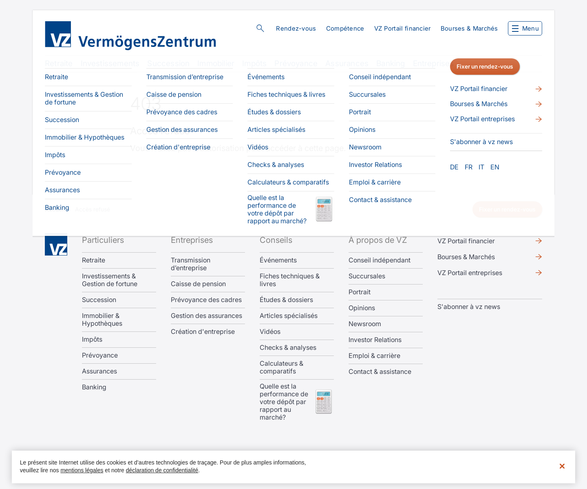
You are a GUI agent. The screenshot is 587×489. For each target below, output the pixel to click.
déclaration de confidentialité (162, 470)
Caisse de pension (198, 284)
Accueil (55, 209)
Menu (525, 28)
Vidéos (270, 332)
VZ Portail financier (402, 28)
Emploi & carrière (374, 356)
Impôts (254, 63)
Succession (168, 63)
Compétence (345, 28)
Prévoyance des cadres (206, 300)
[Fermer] (562, 466)
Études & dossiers (286, 300)
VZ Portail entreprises (469, 273)
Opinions (362, 308)
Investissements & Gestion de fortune (109, 280)
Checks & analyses (288, 347)
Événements (278, 260)
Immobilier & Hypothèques (102, 319)
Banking (390, 63)
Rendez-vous (296, 28)
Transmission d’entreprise (190, 264)
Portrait (360, 292)
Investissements (110, 63)
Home (56, 244)
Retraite (59, 63)
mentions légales (81, 470)
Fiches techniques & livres (290, 280)
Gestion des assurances (206, 316)
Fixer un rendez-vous (507, 209)
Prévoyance (296, 63)
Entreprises (433, 63)
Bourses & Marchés (469, 28)
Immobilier (215, 63)
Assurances (347, 63)
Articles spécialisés (289, 316)
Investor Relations (375, 340)
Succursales (367, 276)
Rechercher (260, 28)
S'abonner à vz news (468, 306)
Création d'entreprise (203, 332)
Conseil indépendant (379, 260)
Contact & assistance (380, 372)
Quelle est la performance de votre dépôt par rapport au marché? (284, 401)
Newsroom (365, 324)
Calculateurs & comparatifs (281, 367)
